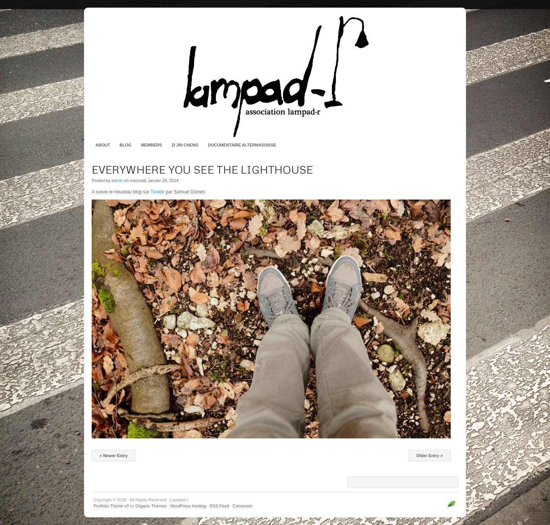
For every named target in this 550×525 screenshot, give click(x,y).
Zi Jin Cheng (184, 145)
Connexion (243, 506)
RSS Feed (219, 506)
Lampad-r (275, 76)
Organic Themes (151, 506)
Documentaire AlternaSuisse (242, 145)
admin (117, 180)
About (102, 145)
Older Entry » (429, 455)
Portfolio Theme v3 (111, 506)
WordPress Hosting (188, 506)
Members (151, 145)
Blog (125, 145)
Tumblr (157, 192)
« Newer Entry (114, 455)
